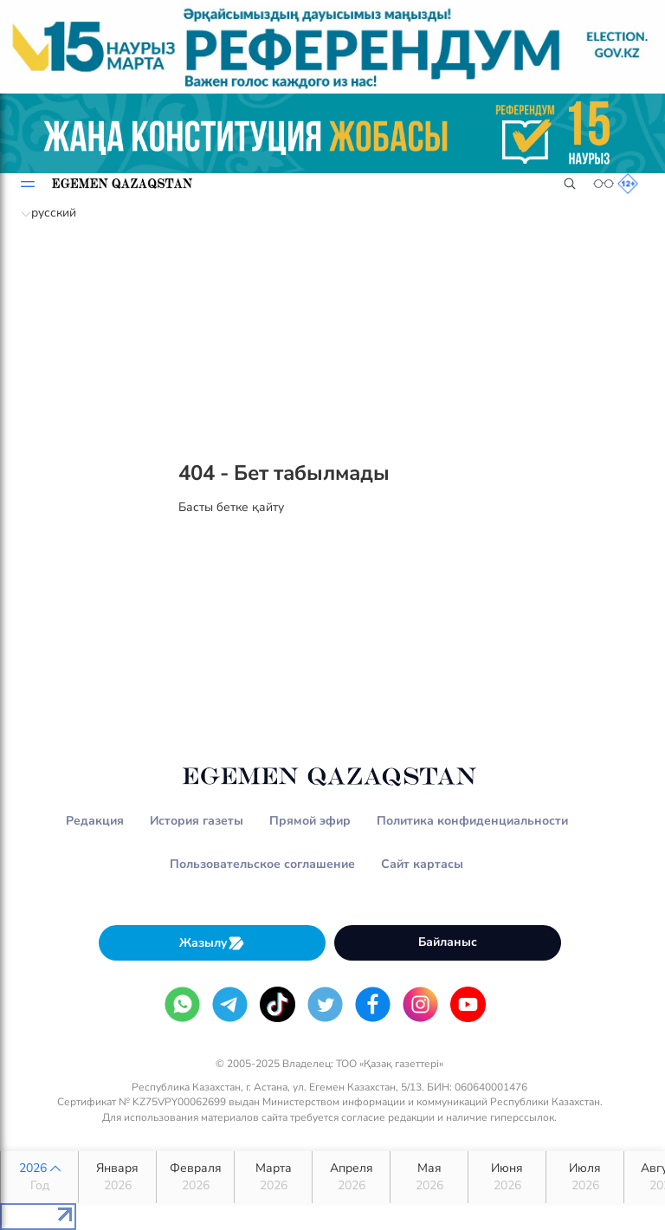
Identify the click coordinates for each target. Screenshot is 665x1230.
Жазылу (212, 943)
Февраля (195, 1177)
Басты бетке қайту (231, 507)
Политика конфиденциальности (472, 820)
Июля (585, 1177)
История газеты (196, 820)
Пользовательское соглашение (262, 864)
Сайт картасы (422, 864)
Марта (273, 1177)
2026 (39, 1177)
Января (117, 1177)
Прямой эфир (310, 820)
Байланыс (447, 942)
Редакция (95, 820)
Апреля (351, 1177)
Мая (429, 1177)
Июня (507, 1177)
